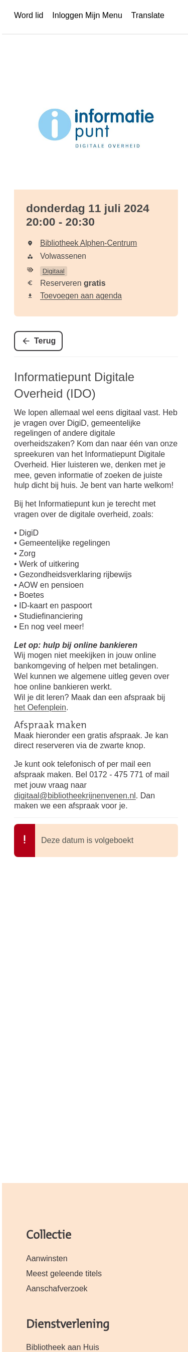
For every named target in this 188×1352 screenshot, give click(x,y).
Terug (45, 340)
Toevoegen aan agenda (81, 295)
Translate (147, 15)
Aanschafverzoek (57, 1288)
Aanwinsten (47, 1258)
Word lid (28, 15)
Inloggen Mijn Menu (87, 15)
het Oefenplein (40, 707)
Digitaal (54, 271)
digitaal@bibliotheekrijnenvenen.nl (75, 795)
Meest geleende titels (64, 1273)
